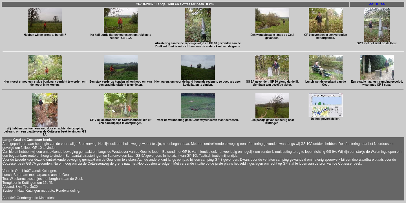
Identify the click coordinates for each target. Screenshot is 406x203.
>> (383, 4)
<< (371, 4)
